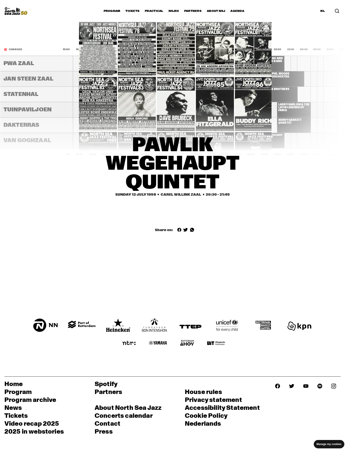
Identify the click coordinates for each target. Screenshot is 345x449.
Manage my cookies (329, 444)
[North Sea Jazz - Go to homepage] (15, 11)
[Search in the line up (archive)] (337, 10)
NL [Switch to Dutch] (322, 11)
